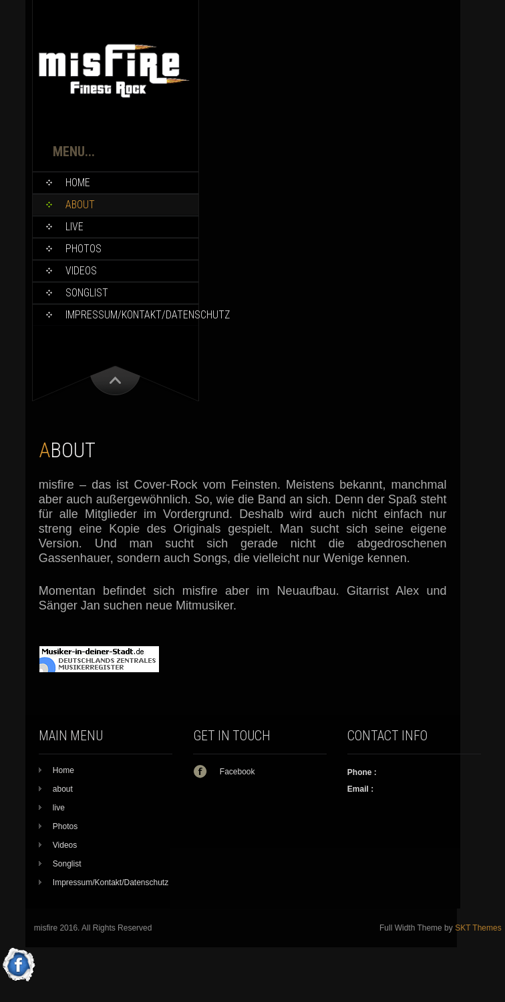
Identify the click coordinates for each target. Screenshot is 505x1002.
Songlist (86, 292)
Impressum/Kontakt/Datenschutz (131, 314)
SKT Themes (478, 928)
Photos (83, 248)
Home (77, 182)
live (74, 226)
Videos (81, 270)
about (80, 204)
